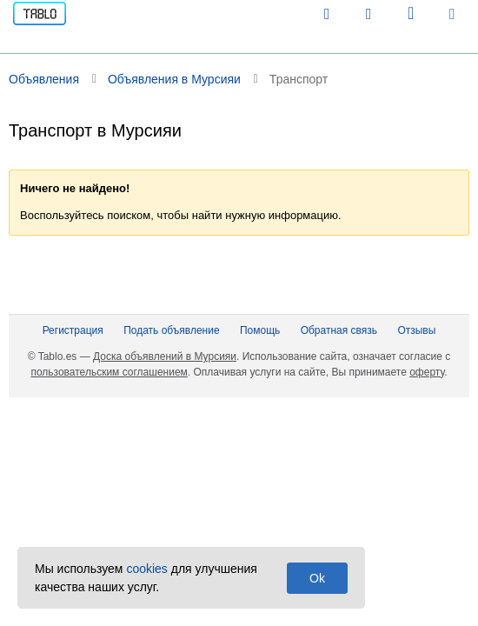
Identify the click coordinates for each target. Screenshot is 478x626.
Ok (317, 578)
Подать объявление (171, 330)
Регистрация (73, 330)
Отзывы (416, 330)
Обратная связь (339, 330)
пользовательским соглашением (108, 372)
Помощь (260, 330)
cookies (146, 569)
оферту (426, 372)
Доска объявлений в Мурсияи (164, 356)
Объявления (44, 79)
